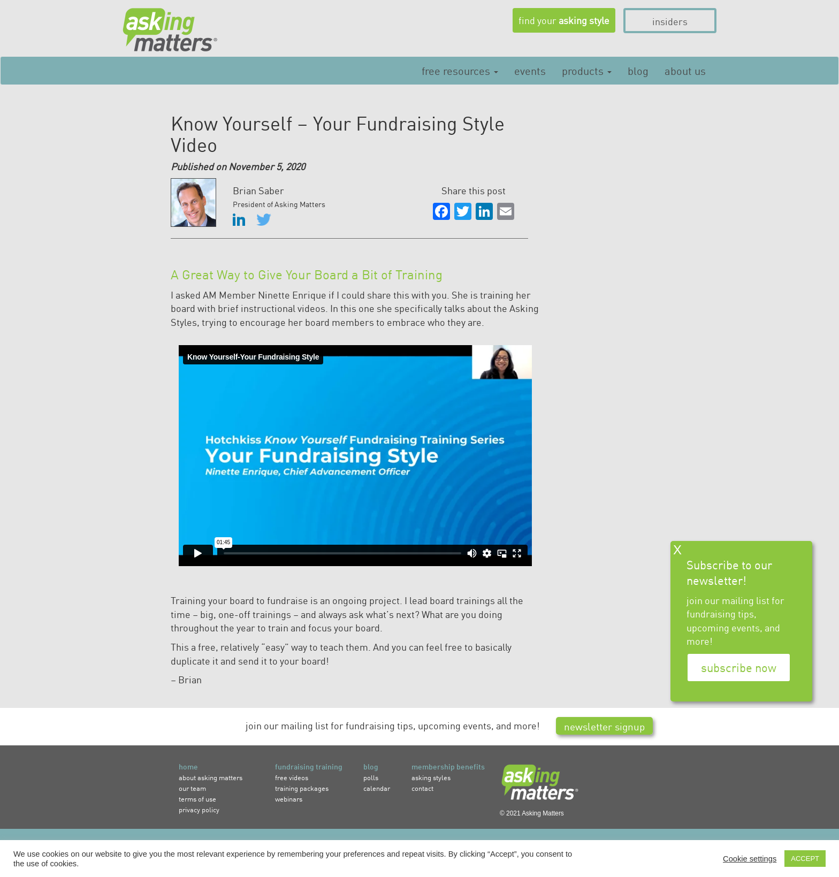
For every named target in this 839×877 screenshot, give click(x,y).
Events (530, 70)
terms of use (197, 799)
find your (563, 20)
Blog (638, 70)
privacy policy (199, 809)
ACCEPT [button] (805, 859)
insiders (670, 21)
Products (587, 70)
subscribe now (738, 667)
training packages (302, 788)
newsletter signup (604, 726)
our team (192, 788)
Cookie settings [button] (749, 859)
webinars (288, 799)
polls (370, 777)
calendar (376, 788)
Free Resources (460, 70)
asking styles (431, 777)
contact (422, 788)
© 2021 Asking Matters (532, 813)
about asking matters (210, 777)
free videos (291, 777)
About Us (685, 70)
